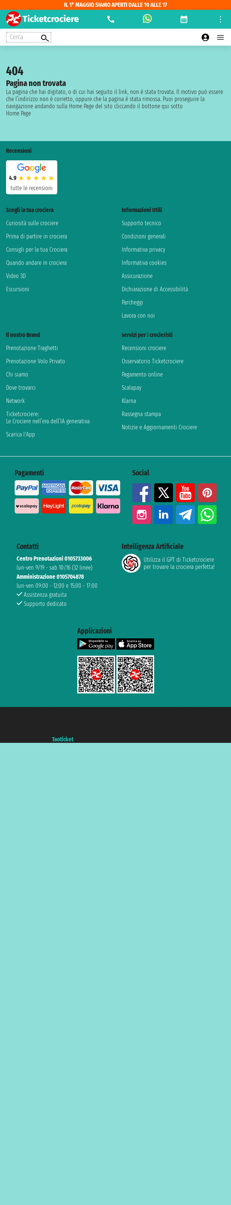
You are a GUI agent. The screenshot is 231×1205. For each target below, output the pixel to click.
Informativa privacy (143, 249)
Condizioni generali (144, 236)
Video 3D (16, 276)
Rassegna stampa (141, 414)
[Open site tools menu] (220, 19)
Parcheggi (132, 302)
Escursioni (17, 289)
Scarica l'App (20, 434)
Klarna (129, 400)
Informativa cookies (144, 262)
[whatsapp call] (147, 19)
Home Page (18, 113)
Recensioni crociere (144, 348)
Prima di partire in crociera (36, 236)
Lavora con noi (138, 315)
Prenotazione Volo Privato (35, 361)
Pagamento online (142, 374)
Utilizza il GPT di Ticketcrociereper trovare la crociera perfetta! (168, 563)
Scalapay (131, 387)
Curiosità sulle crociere (32, 223)
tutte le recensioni (32, 188)
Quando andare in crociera (36, 262)
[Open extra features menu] (28, 37)
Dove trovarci (21, 387)
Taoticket (62, 739)
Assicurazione (137, 276)
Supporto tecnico (141, 223)
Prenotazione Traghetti (32, 348)
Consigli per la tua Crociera (36, 249)
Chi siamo (17, 374)
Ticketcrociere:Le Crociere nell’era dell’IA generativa (48, 417)
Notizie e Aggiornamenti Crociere (159, 427)
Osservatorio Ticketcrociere (153, 361)
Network (15, 400)
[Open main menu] (220, 37)
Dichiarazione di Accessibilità (155, 289)
